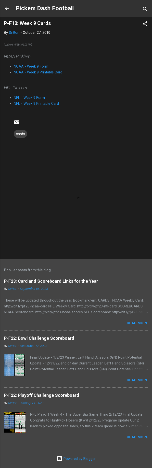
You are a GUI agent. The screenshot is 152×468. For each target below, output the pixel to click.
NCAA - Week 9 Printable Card (38, 72)
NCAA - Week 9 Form (31, 66)
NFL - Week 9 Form (29, 97)
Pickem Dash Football (45, 8)
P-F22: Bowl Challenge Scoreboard (39, 338)
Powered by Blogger (76, 458)
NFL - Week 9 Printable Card (36, 103)
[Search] (145, 9)
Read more (137, 323)
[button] (145, 24)
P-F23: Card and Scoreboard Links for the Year (51, 281)
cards (20, 134)
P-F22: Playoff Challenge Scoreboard (41, 395)
